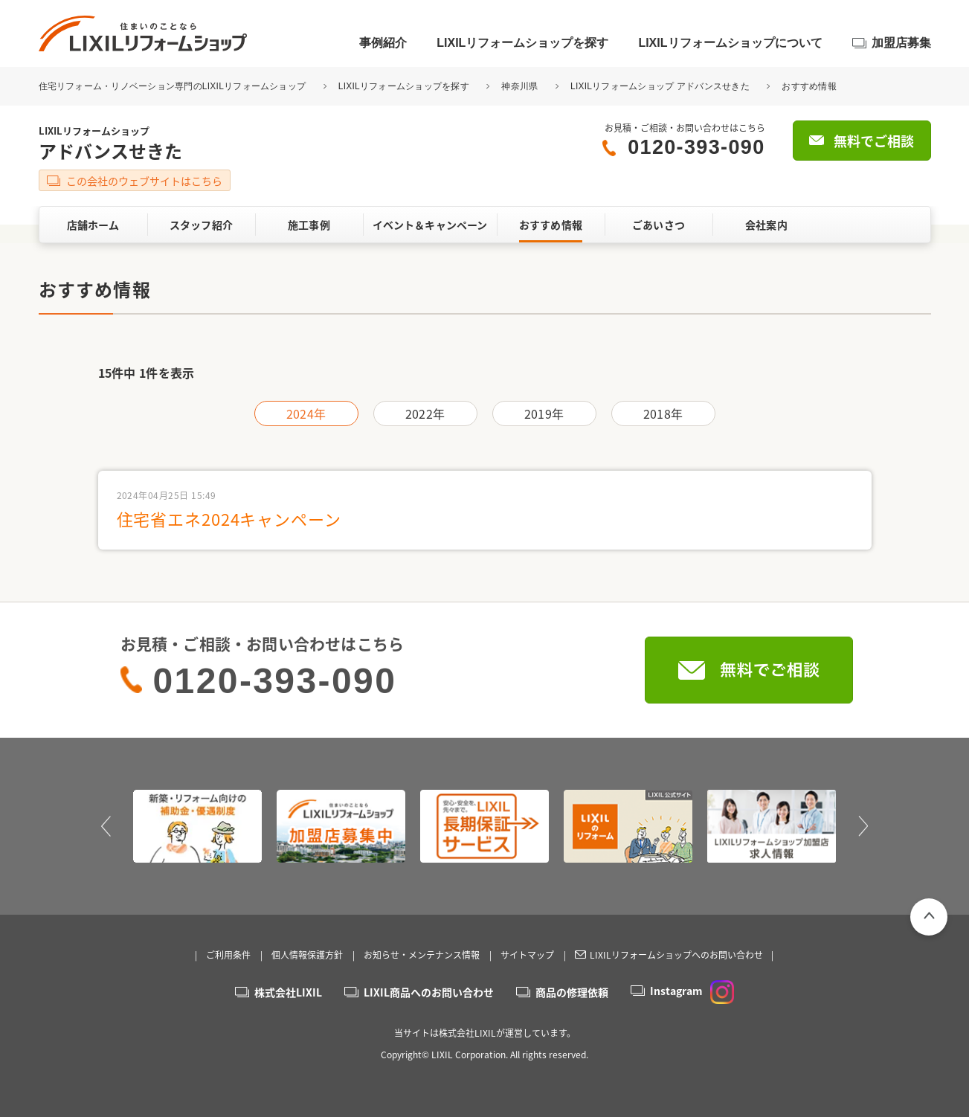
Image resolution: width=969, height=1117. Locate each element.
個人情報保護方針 (307, 955)
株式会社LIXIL (288, 992)
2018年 (663, 413)
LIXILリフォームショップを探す (522, 42)
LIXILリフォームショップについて (730, 42)
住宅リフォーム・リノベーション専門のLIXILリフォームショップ (174, 86)
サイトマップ (527, 955)
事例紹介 (383, 42)
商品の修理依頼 (571, 992)
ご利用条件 (228, 955)
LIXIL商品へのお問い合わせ (429, 992)
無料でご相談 (874, 141)
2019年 (544, 413)
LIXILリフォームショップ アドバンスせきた (660, 86)
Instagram (692, 990)
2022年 (425, 413)
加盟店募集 (901, 42)
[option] (197, 826)
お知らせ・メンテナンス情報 (422, 955)
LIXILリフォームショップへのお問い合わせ (676, 955)
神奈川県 (519, 86)
